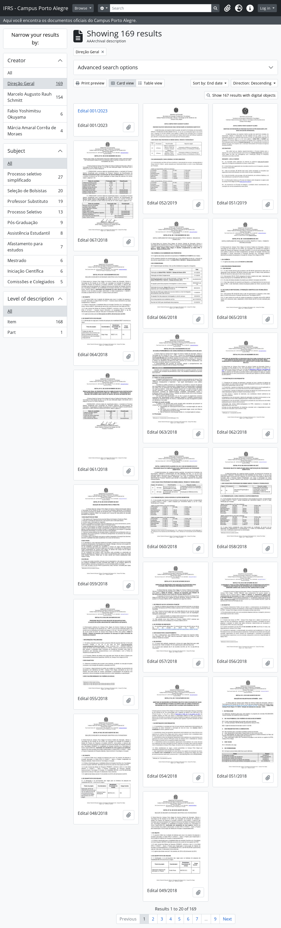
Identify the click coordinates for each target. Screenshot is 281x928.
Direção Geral (35, 84)
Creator (16, 60)
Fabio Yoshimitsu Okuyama (35, 114)
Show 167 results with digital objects (241, 95)
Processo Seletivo (35, 213)
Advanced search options (108, 67)
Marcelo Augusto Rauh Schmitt (35, 97)
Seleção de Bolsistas (35, 192)
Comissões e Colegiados (35, 283)
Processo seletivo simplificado (35, 177)
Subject (16, 150)
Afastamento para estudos (35, 247)
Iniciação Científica (35, 272)
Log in (265, 8)
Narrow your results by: (35, 38)
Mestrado (35, 261)
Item (35, 323)
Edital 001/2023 (92, 111)
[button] (227, 8)
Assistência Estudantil (35, 234)
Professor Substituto (35, 202)
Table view (150, 83)
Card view (122, 83)
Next (227, 919)
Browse (81, 8)
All (9, 73)
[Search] (161, 8)
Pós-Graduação (35, 223)
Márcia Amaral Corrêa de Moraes (35, 131)
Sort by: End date (208, 83)
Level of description (30, 298)
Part (35, 333)
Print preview (90, 83)
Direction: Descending (252, 83)
